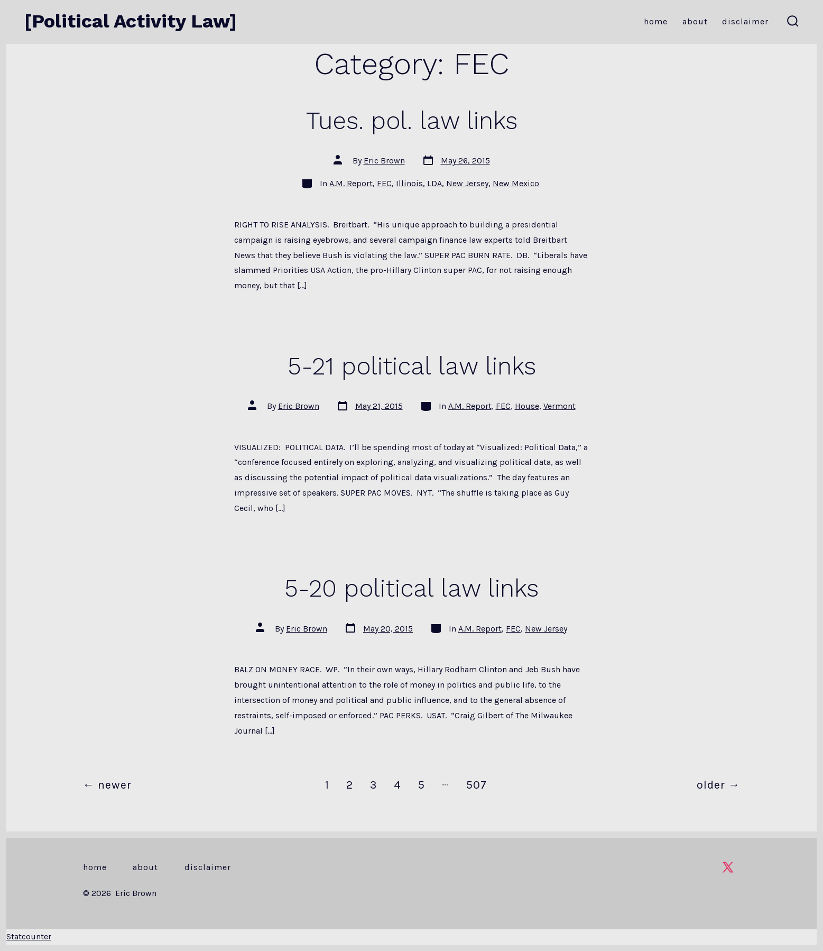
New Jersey (467, 183)
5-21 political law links (412, 366)
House (527, 406)
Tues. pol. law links (411, 120)
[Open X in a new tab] (728, 867)
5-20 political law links (411, 588)
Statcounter (28, 936)
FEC (384, 183)
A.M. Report (351, 183)
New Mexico (516, 183)
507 (476, 784)
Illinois (409, 183)
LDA (434, 183)
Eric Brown (384, 161)
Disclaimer (745, 21)
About (695, 21)
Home (656, 21)
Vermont (559, 406)
